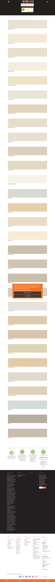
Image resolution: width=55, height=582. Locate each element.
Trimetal (8, 512)
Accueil (8, 16)
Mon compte (27, 538)
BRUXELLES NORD (43, 457)
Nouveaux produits (18, 540)
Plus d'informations (17, 290)
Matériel (18, 549)
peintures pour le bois (11, 496)
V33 (11, 512)
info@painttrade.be (46, 551)
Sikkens (14, 512)
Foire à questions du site (10, 547)
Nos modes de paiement (36, 543)
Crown (8, 513)
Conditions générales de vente (36, 555)
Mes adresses (27, 542)
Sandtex (11, 513)
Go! (44, 487)
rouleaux (8, 503)
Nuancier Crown (14, 16)
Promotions (18, 538)
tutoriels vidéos (12, 524)
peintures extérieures (11, 492)
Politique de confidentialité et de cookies (37, 552)
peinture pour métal (11, 498)
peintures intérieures (11, 493)
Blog (34, 549)
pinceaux (12, 502)
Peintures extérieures (18, 548)
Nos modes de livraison (36, 545)
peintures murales (10, 495)
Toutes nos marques (18, 553)
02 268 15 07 (31, 5)
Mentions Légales (37, 557)
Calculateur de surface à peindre (36, 548)
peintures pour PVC (11, 497)
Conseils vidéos (9, 544)
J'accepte (27, 296)
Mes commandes (26, 540)
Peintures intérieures (18, 545)
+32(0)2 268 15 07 (32, 461)
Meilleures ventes (18, 543)
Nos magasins (11, 539)
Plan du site (10, 548)
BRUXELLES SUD (43, 462)
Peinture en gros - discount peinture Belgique (36, 540)
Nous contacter (9, 542)
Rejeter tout (27, 292)
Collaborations (36, 558)
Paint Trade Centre (11, 475)
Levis (13, 510)
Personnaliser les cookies (26, 290)
